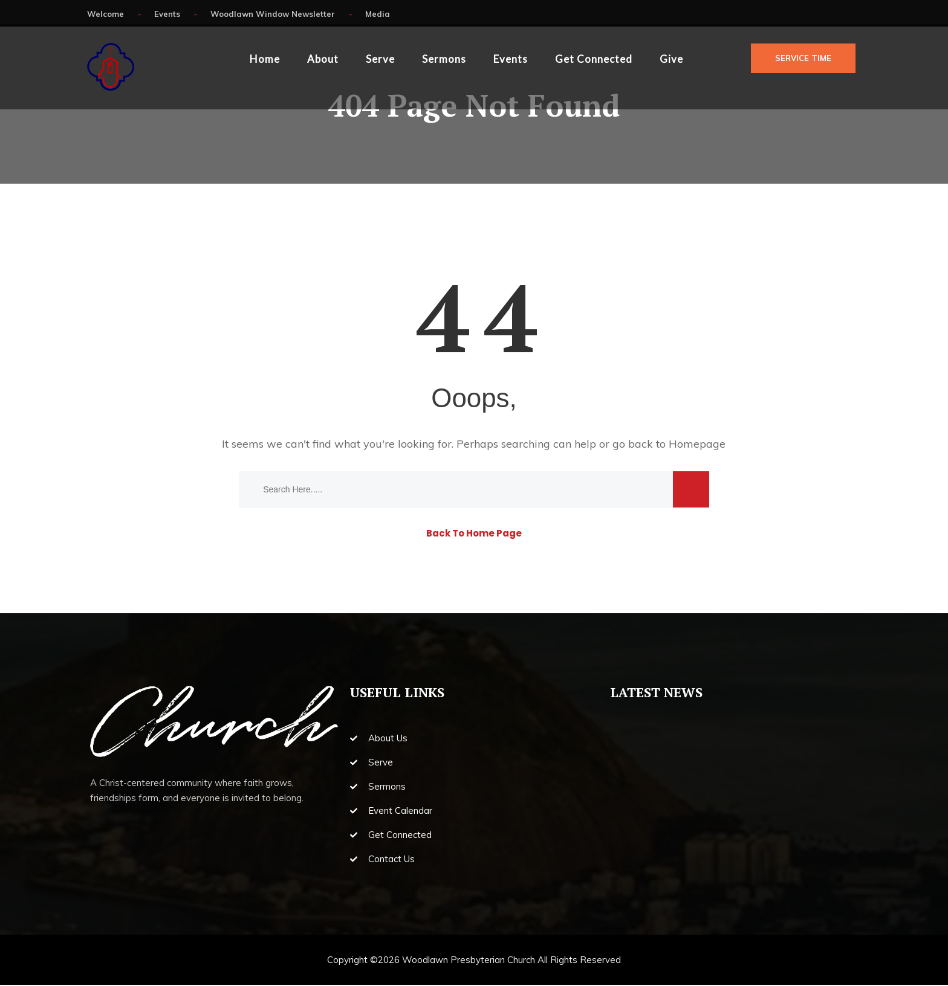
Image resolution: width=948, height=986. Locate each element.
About (323, 59)
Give (671, 59)
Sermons (444, 59)
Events (510, 59)
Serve (380, 59)
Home (265, 59)
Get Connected (593, 59)
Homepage (697, 445)
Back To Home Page (474, 534)
